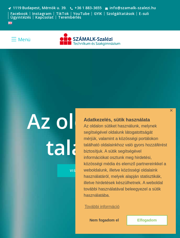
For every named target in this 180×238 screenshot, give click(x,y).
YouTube (81, 13)
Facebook (19, 13)
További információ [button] (102, 206)
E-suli (144, 13)
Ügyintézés (20, 17)
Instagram (42, 13)
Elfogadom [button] (147, 220)
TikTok (62, 13)
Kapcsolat (44, 17)
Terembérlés (69, 17)
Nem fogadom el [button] (104, 220)
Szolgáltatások (120, 13)
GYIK (98, 13)
